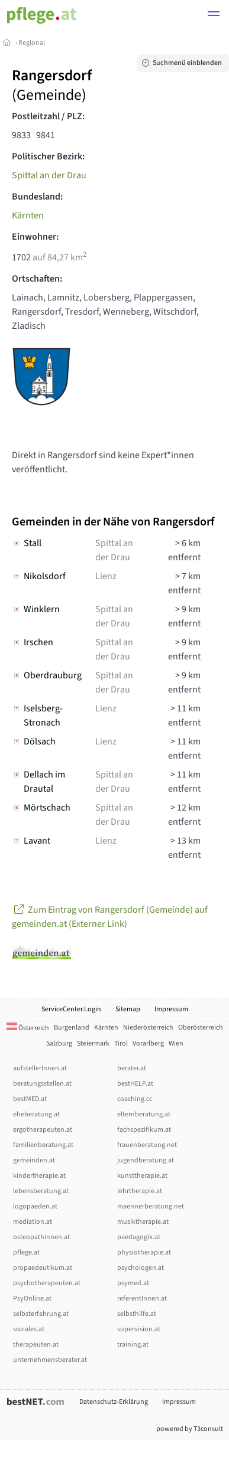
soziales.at (28, 1329)
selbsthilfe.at (136, 1314)
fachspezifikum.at (144, 1130)
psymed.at (133, 1283)
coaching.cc (134, 1099)
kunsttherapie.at (142, 1176)
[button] (213, 15)
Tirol (121, 1043)
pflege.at (26, 1252)
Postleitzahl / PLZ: (48, 116)
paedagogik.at (138, 1237)
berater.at (131, 1068)
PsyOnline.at (32, 1298)
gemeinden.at (34, 1160)
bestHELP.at (135, 1084)
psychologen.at (140, 1268)
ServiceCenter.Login (71, 1009)
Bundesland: (37, 196)
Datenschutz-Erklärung (113, 1402)
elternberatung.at (143, 1114)
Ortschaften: (37, 278)
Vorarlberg (148, 1043)
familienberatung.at (43, 1145)
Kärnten (28, 215)
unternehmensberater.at (50, 1360)
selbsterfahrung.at (41, 1314)
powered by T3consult (189, 1429)
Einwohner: (35, 236)
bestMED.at (30, 1099)
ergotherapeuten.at (42, 1130)
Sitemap (127, 1009)
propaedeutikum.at (42, 1268)
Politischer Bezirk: (48, 156)
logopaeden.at (35, 1206)
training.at (133, 1345)
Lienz (106, 576)
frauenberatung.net (147, 1145)
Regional (31, 43)
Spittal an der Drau (49, 175)
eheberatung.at (36, 1114)
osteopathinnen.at (41, 1237)
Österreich (28, 1028)
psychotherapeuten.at (46, 1283)
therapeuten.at (36, 1345)
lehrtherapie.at (139, 1191)
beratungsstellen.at (42, 1084)
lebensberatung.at (41, 1191)
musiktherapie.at (143, 1222)
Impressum (171, 1009)
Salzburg (59, 1043)
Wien (176, 1043)
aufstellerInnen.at (40, 1068)
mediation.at (32, 1222)
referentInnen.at (142, 1298)
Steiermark (93, 1043)
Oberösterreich (200, 1027)
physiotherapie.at (144, 1252)
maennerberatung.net (150, 1206)
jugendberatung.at (145, 1160)
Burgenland (71, 1027)
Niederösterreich (148, 1027)
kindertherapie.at (39, 1176)
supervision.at (138, 1329)
